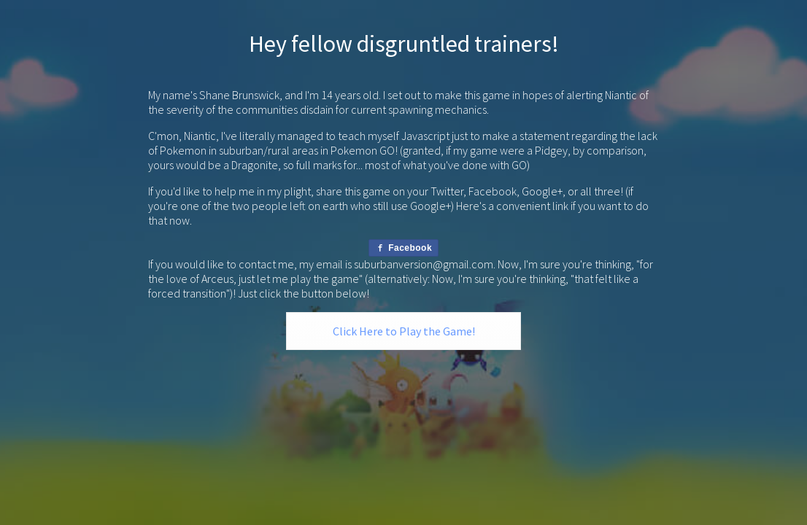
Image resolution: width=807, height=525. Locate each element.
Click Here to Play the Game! (404, 331)
